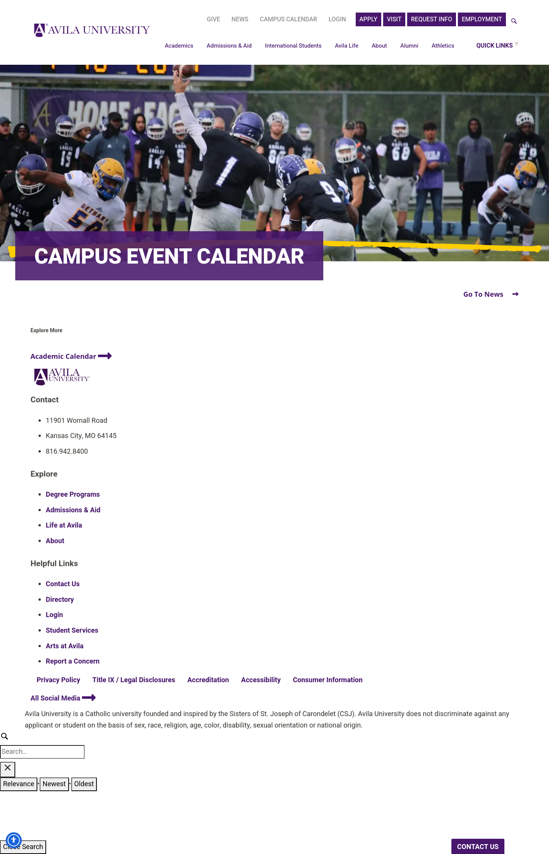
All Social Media (63, 698)
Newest (54, 784)
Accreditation (208, 680)
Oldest (84, 784)
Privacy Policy (58, 680)
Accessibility (261, 680)
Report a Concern (73, 661)
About (379, 46)
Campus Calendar (288, 19)
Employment (482, 19)
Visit (394, 19)
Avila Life (346, 46)
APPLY (368, 19)
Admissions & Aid (229, 46)
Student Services (72, 630)
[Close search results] (7, 769)
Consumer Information (328, 680)
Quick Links (494, 45)
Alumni (409, 46)
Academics (179, 46)
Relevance (18, 784)
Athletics (443, 46)
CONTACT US (478, 847)
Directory (60, 600)
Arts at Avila (64, 646)
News (239, 19)
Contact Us (63, 584)
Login (337, 19)
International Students (293, 46)
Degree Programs (73, 494)
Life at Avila (64, 525)
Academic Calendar (71, 356)
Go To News (490, 294)
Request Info (431, 19)
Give (213, 19)
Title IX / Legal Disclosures (133, 680)
